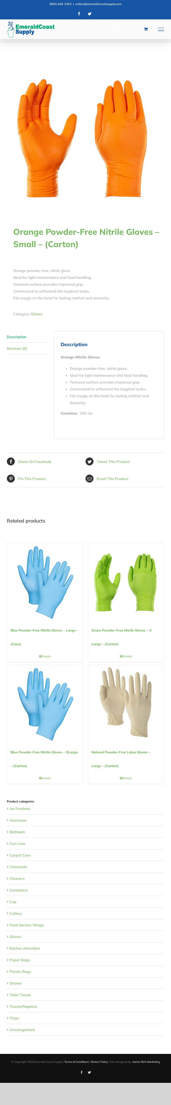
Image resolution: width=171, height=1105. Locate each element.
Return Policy (99, 1061)
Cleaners (17, 878)
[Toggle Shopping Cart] (146, 29)
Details (46, 656)
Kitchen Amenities (25, 948)
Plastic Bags (20, 971)
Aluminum (18, 820)
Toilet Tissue (20, 995)
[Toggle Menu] (161, 29)
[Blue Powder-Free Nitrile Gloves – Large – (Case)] (45, 581)
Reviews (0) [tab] (17, 348)
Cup (13, 901)
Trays (14, 1018)
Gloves (37, 314)
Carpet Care (20, 855)
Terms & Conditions (76, 1061)
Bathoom (17, 832)
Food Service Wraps (27, 925)
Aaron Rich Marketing (146, 1061)
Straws (16, 983)
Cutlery (16, 913)
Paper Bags (20, 960)
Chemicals (18, 867)
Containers (19, 890)
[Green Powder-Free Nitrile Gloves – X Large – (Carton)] (126, 581)
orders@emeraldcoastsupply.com (98, 4)
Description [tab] (16, 336)
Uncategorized (22, 1029)
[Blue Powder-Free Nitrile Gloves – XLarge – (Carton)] (45, 703)
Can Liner (18, 843)
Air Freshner (20, 808)
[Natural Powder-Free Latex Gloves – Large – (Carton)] (126, 703)
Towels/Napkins (23, 1006)
